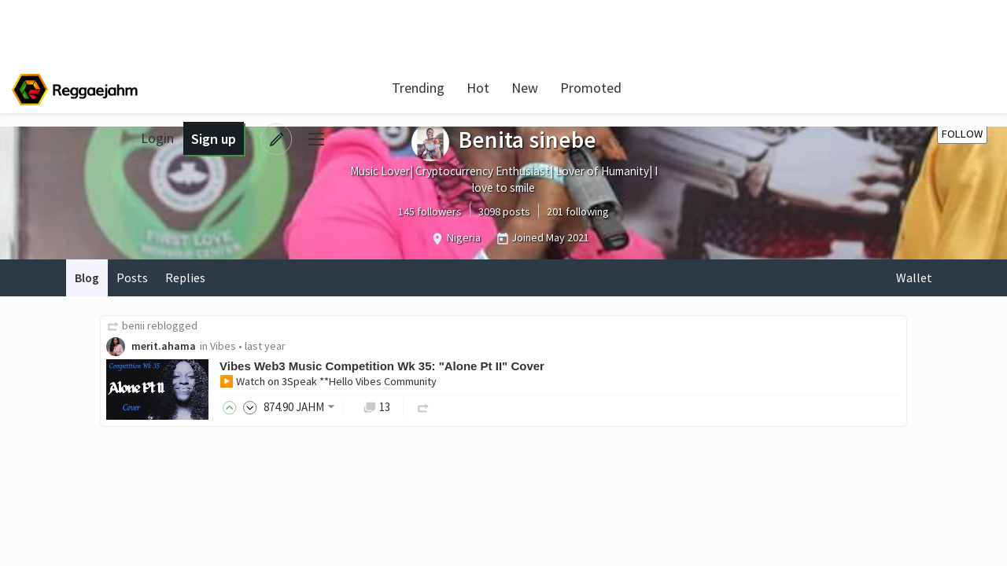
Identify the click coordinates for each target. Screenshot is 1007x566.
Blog (87, 277)
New (521, 88)
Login (829, 88)
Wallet (914, 277)
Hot (474, 88)
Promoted (587, 88)
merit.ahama (165, 347)
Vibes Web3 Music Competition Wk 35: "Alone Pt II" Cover (383, 366)
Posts (133, 277)
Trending (415, 88)
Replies (187, 277)
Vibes (225, 347)
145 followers (430, 211)
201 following (578, 211)
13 (378, 406)
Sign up (884, 88)
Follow (962, 134)
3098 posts (504, 211)
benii (135, 325)
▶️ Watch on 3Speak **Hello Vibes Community (329, 382)
